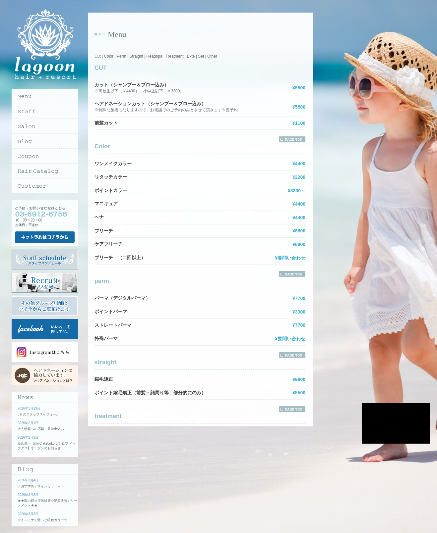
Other (212, 56)
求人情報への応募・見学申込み (41, 429)
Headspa (154, 56)
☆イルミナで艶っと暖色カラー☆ (42, 520)
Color (108, 56)
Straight (136, 56)
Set (201, 56)
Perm (121, 56)
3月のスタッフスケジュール (38, 414)
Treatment (174, 56)
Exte (191, 56)
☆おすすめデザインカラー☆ (39, 486)
